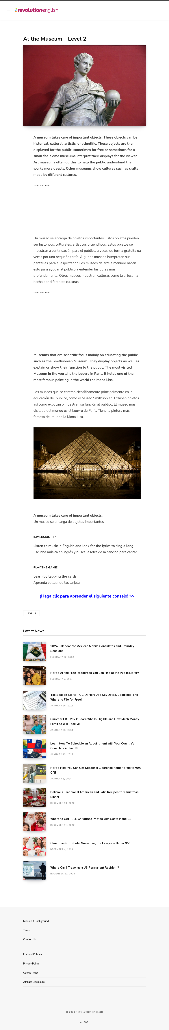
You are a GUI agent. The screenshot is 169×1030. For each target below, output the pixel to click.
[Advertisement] (61, 210)
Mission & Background (36, 921)
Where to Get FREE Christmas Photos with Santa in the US (90, 819)
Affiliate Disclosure (34, 981)
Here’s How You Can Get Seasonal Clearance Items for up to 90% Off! (95, 770)
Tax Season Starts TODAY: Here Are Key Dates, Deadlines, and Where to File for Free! (94, 697)
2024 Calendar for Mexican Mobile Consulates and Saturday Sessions (92, 648)
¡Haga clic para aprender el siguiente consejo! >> (87, 596)
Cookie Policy (30, 972)
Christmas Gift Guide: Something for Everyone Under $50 (90, 843)
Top (84, 1022)
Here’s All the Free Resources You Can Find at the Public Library (94, 673)
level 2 (31, 613)
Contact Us (29, 939)
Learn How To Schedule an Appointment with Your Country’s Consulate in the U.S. (92, 746)
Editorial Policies (32, 954)
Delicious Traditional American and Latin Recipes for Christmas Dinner (94, 794)
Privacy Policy (31, 963)
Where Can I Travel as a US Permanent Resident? (84, 867)
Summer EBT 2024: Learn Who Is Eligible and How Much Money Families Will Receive (94, 721)
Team (26, 930)
